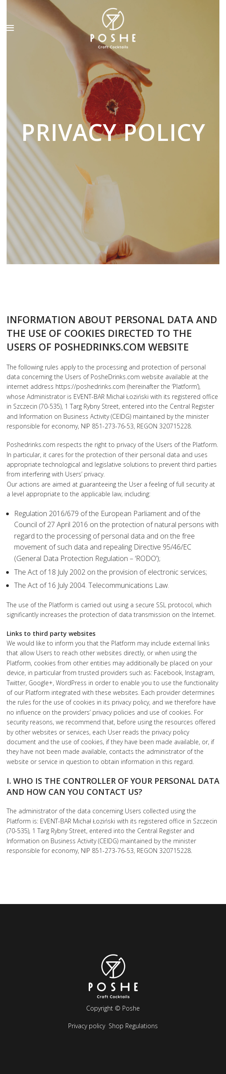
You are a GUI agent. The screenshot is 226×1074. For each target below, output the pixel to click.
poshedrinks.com (100, 346)
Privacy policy (86, 1026)
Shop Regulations (133, 1026)
